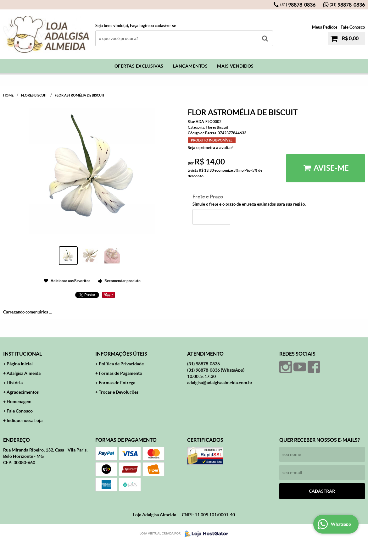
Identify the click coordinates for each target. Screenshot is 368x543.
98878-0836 (297, 5)
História (15, 382)
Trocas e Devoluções (118, 392)
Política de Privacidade (121, 363)
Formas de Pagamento (120, 373)
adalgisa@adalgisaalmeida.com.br (220, 382)
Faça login (139, 25)
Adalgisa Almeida (24, 373)
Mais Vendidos (235, 66)
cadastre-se (165, 25)
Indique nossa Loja (24, 420)
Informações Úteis (121, 354)
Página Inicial (20, 363)
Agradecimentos (23, 392)
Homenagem (19, 401)
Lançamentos (190, 66)
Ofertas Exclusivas (139, 66)
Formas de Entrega (117, 382)
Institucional (22, 354)
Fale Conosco (353, 27)
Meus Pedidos (324, 27)
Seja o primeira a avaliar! (211, 147)
